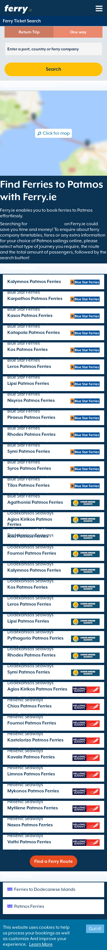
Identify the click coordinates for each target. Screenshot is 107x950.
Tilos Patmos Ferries (28, 485)
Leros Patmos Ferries (29, 366)
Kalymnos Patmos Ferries (34, 281)
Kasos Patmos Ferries (29, 315)
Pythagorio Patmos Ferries (35, 638)
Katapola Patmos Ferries (33, 332)
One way (78, 32)
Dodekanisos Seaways (30, 513)
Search (53, 69)
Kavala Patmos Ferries (31, 757)
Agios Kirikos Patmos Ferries (29, 522)
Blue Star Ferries (23, 292)
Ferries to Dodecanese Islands (44, 889)
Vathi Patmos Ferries (29, 841)
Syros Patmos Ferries (29, 468)
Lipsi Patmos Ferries (28, 383)
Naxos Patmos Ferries (30, 824)
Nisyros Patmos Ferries (31, 400)
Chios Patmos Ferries (29, 706)
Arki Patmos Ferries (27, 536)
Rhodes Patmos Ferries (31, 434)
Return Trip (29, 32)
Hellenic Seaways (25, 699)
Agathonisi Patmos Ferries (35, 502)
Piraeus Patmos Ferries (31, 417)
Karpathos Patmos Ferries (34, 298)
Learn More (41, 944)
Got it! (95, 928)
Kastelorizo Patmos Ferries (35, 740)
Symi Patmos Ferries (28, 451)
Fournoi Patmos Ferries (31, 553)
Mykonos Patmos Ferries (33, 791)
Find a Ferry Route (53, 861)
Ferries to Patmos (45, 223)
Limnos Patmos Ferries (31, 774)
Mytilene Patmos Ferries (32, 807)
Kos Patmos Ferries (27, 349)
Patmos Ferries (29, 906)
